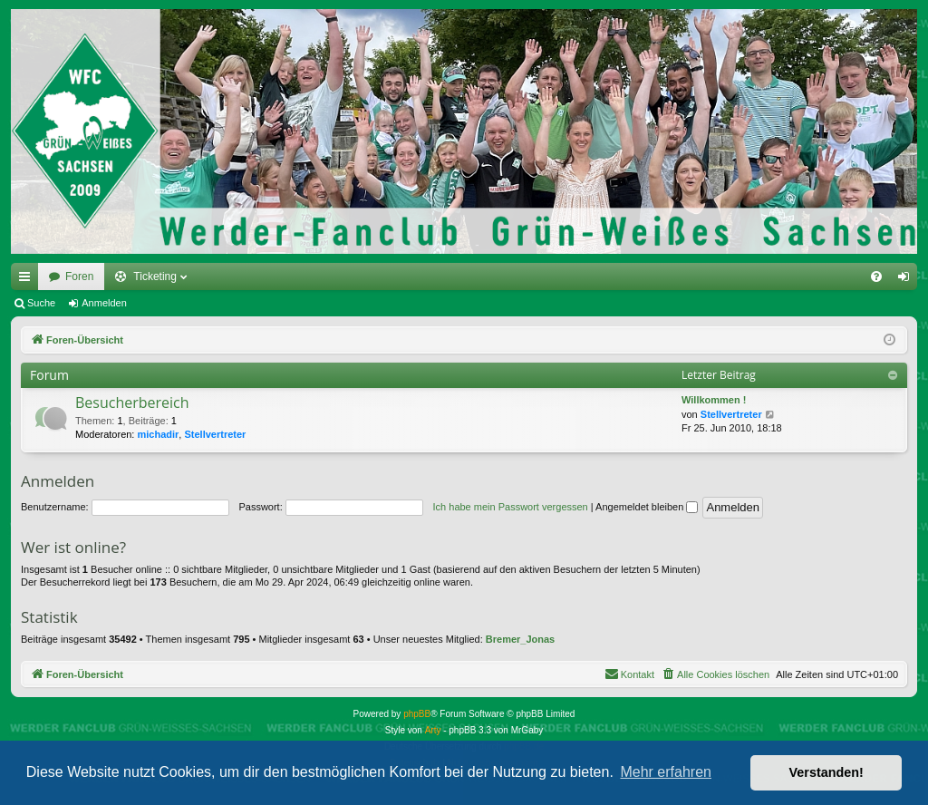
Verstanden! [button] (826, 772)
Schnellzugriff (28, 280)
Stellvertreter (215, 434)
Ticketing (155, 276)
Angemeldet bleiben (646, 506)
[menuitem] (876, 276)
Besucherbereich (132, 402)
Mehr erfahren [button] (665, 772)
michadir (158, 434)
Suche (41, 302)
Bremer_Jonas (520, 639)
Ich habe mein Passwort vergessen (510, 506)
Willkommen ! (714, 399)
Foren (79, 276)
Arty (433, 730)
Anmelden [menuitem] (907, 280)
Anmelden (104, 302)
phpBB (416, 714)
